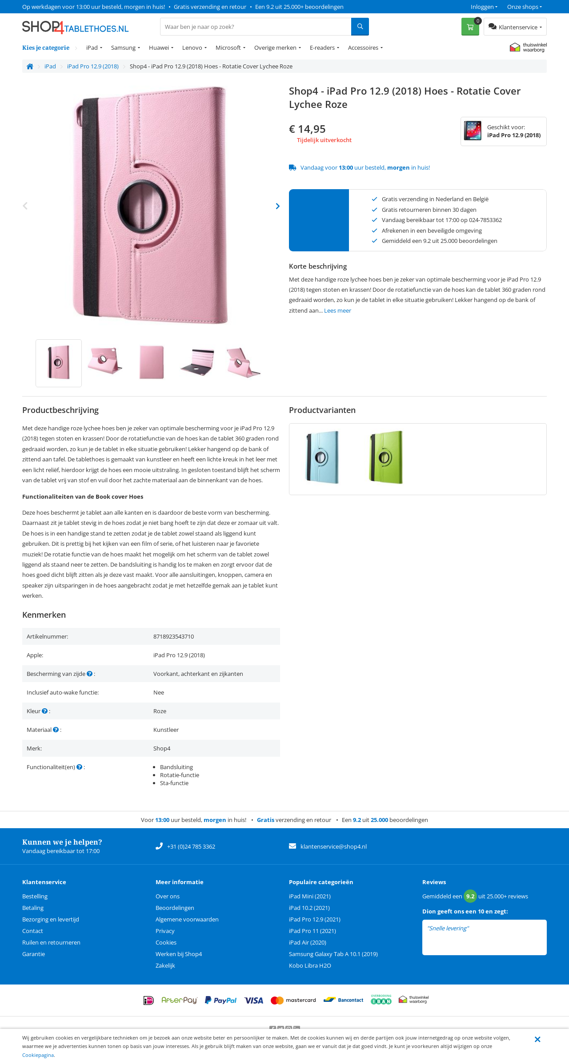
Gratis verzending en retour (210, 7)
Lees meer (337, 310)
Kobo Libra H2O (310, 965)
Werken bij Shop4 (179, 954)
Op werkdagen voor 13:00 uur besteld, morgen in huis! (93, 7)
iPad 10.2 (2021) (309, 908)
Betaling (33, 908)
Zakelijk (165, 965)
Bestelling (35, 896)
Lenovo (192, 48)
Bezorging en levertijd (50, 919)
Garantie (33, 954)
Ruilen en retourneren (51, 942)
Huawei (159, 48)
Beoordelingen (175, 908)
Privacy (165, 931)
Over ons (168, 896)
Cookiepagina (38, 1055)
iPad (92, 48)
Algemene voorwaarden (187, 919)
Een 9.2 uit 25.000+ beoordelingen (299, 7)
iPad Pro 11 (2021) (312, 931)
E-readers (322, 48)
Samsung (123, 48)
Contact (32, 931)
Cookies (166, 942)
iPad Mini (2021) (310, 896)
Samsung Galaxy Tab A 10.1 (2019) (333, 954)
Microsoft (228, 48)
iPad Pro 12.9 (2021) (315, 919)
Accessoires (363, 48)
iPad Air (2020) (307, 942)
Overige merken (275, 48)
